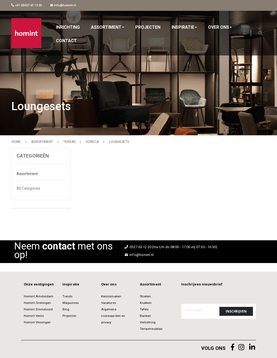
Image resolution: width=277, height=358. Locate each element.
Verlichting (148, 322)
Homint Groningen (37, 303)
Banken (145, 316)
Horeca (92, 141)
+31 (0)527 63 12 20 (26, 5)
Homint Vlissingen (37, 322)
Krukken (145, 303)
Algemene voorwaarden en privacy (113, 315)
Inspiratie (70, 284)
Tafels (144, 309)
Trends (67, 296)
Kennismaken (111, 296)
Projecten (69, 316)
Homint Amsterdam (38, 296)
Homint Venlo (34, 316)
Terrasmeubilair (151, 329)
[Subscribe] (236, 311)
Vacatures (108, 303)
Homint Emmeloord (38, 309)
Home (16, 142)
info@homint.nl (63, 5)
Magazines (70, 303)
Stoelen (145, 296)
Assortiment (42, 141)
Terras (69, 141)
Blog (65, 309)
